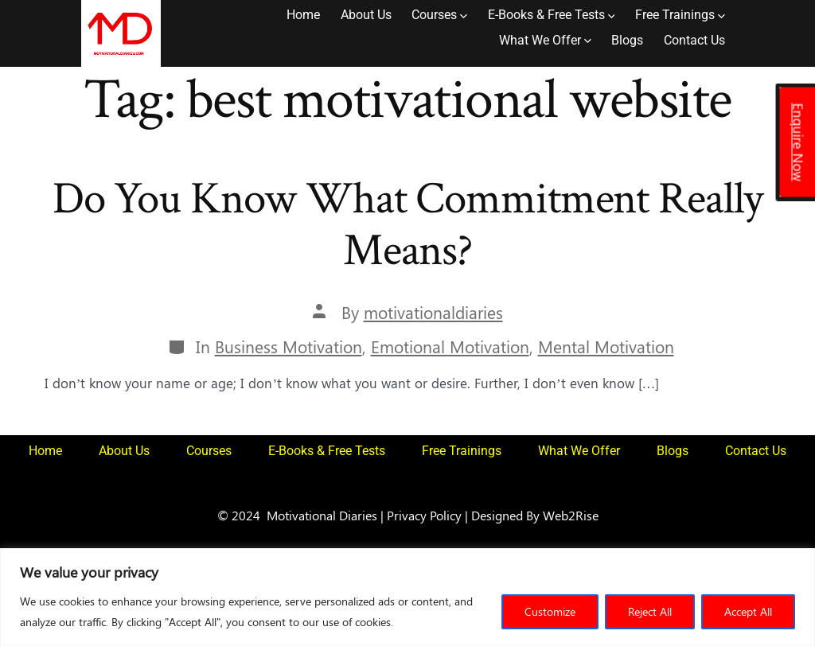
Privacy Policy (424, 514)
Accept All (748, 611)
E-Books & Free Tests (551, 14)
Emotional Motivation (450, 346)
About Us (366, 14)
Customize (549, 611)
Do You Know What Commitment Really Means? (408, 224)
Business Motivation (288, 346)
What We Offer (545, 40)
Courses (439, 14)
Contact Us (694, 40)
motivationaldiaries (433, 312)
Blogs (627, 40)
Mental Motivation (606, 346)
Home (303, 14)
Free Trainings (680, 14)
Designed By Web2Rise (535, 514)
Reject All (650, 611)
